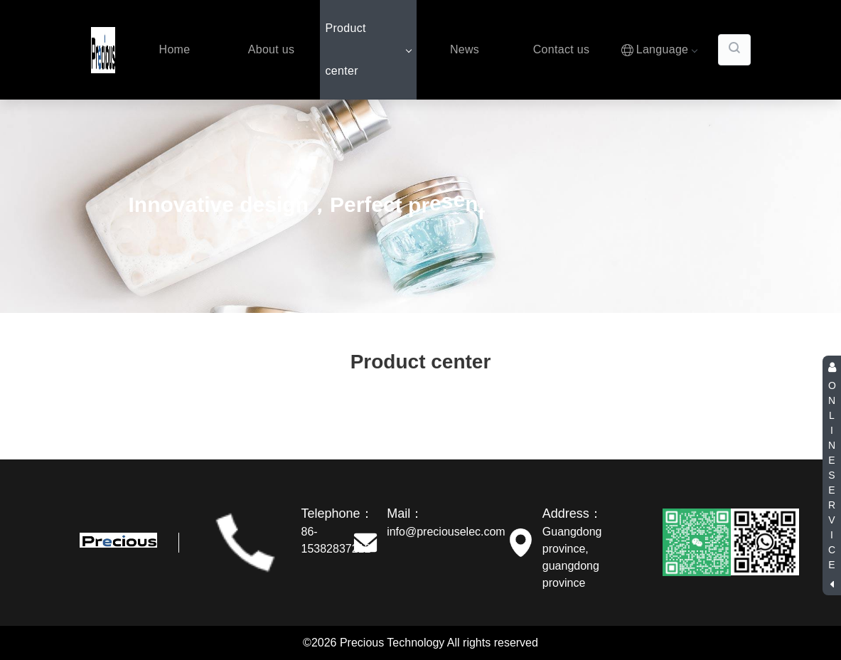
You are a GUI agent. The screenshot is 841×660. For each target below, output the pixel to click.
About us (271, 49)
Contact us (561, 49)
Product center (368, 49)
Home (175, 49)
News (464, 49)
